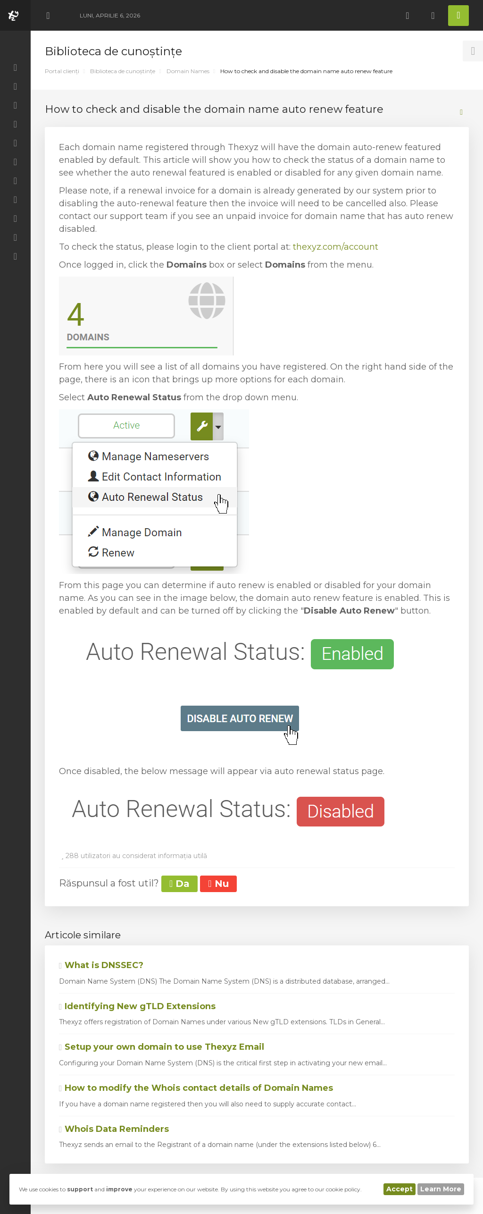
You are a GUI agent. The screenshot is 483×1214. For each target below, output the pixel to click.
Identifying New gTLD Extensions (137, 1006)
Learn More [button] (440, 1189)
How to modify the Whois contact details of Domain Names (196, 1088)
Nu (218, 883)
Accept (399, 1189)
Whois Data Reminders (114, 1129)
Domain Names (188, 71)
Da (179, 883)
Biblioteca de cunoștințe (122, 71)
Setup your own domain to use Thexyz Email (161, 1047)
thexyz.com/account (335, 247)
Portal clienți (62, 71)
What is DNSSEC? (101, 965)
